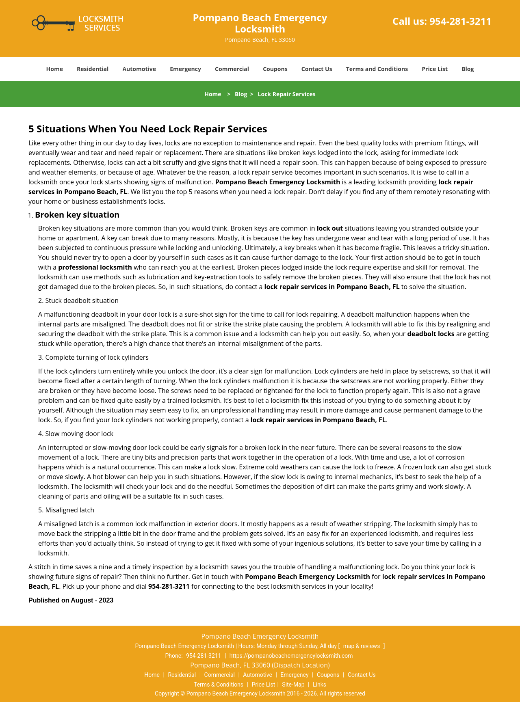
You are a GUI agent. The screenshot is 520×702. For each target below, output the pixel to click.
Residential (92, 69)
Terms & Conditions (218, 684)
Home (54, 69)
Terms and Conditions (377, 69)
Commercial (232, 69)
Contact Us (316, 69)
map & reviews (362, 646)
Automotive (139, 69)
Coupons (275, 69)
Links (319, 684)
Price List (435, 69)
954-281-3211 (460, 21)
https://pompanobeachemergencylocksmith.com (291, 655)
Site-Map (293, 684)
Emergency (185, 69)
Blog (468, 69)
